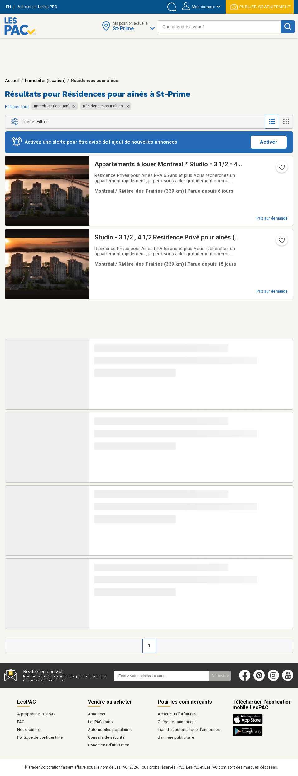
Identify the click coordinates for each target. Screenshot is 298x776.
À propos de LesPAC (36, 714)
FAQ (21, 721)
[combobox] (219, 26)
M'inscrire (220, 675)
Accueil (12, 80)
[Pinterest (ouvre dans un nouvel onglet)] (259, 679)
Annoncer (96, 714)
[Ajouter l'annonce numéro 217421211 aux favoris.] (281, 169)
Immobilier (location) (45, 80)
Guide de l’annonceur (177, 721)
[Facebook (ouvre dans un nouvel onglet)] (245, 679)
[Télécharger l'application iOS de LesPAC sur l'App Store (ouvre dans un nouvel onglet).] (249, 723)
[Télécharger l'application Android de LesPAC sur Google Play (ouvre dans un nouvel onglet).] (248, 735)
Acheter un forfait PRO (178, 714)
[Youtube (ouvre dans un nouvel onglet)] (289, 679)
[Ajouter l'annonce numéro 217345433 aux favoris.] (281, 242)
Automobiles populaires (110, 729)
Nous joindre (28, 729)
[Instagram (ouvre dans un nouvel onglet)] (273, 679)
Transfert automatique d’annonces (189, 729)
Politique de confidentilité (40, 737)
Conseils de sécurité (106, 737)
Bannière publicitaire (176, 737)
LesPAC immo (100, 721)
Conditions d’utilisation (108, 745)
